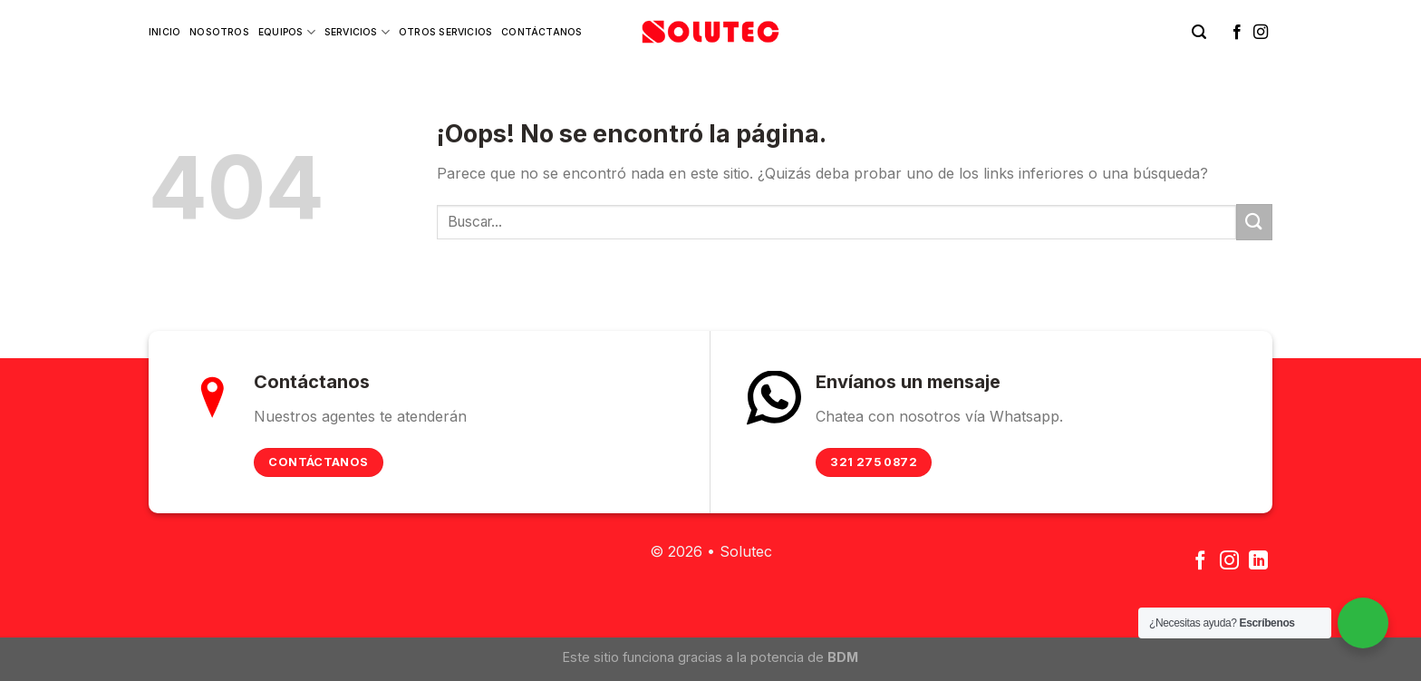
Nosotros (219, 32)
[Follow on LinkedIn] (1258, 561)
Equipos (286, 32)
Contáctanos (541, 32)
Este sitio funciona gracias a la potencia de (710, 657)
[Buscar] (1199, 32)
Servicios (357, 32)
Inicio (164, 32)
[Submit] (1254, 221)
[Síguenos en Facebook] (1237, 32)
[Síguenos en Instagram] (1260, 32)
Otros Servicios (445, 32)
